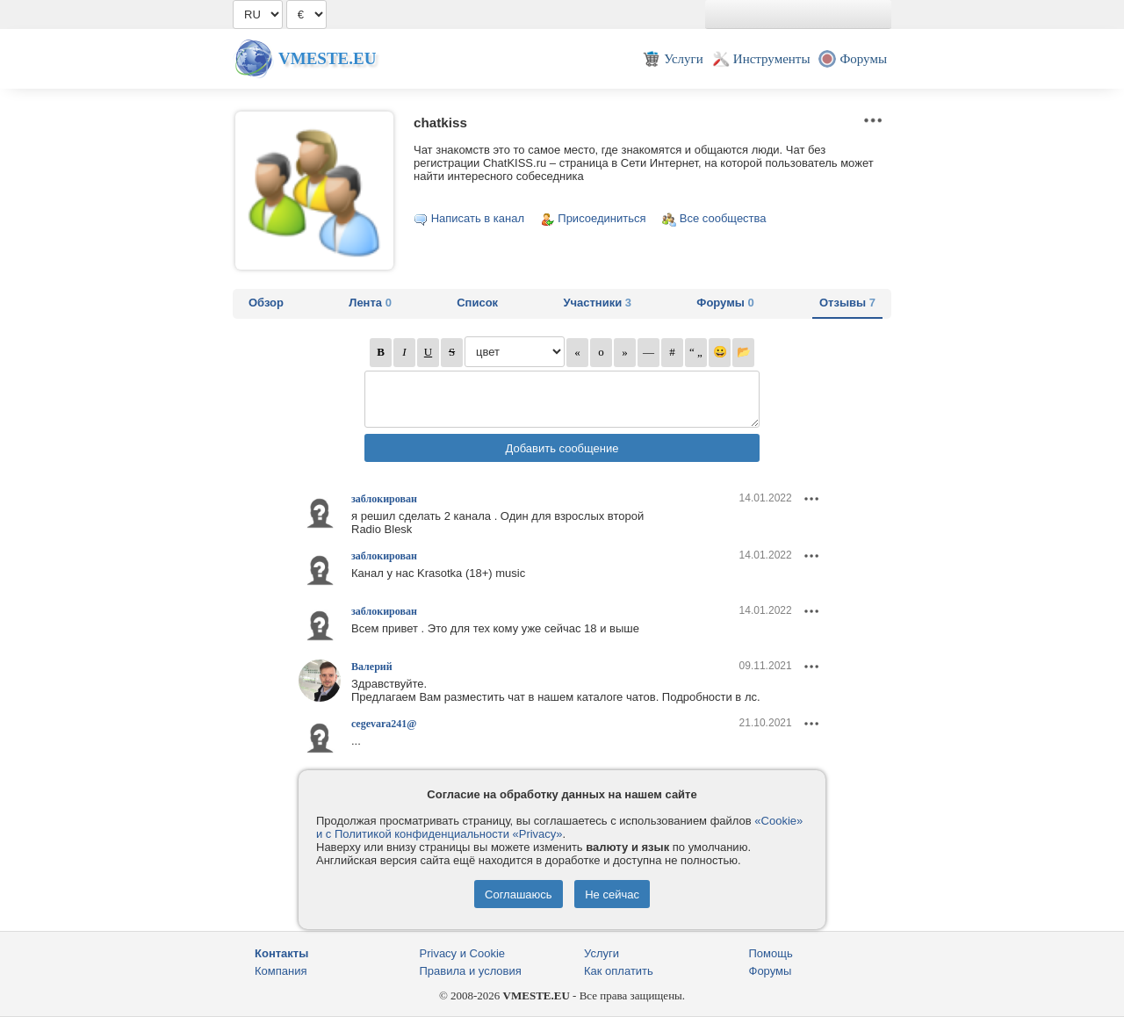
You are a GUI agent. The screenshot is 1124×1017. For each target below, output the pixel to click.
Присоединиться (601, 218)
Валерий (372, 666)
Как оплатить (618, 970)
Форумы (724, 302)
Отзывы (847, 302)
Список (477, 302)
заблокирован (384, 499)
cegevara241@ (383, 724)
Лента (370, 302)
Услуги (601, 953)
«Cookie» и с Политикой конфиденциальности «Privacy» (559, 827)
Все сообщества (723, 218)
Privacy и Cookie (463, 953)
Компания (281, 970)
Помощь (771, 953)
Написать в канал (477, 218)
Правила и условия (471, 970)
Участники (597, 302)
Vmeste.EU (327, 58)
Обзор (266, 302)
